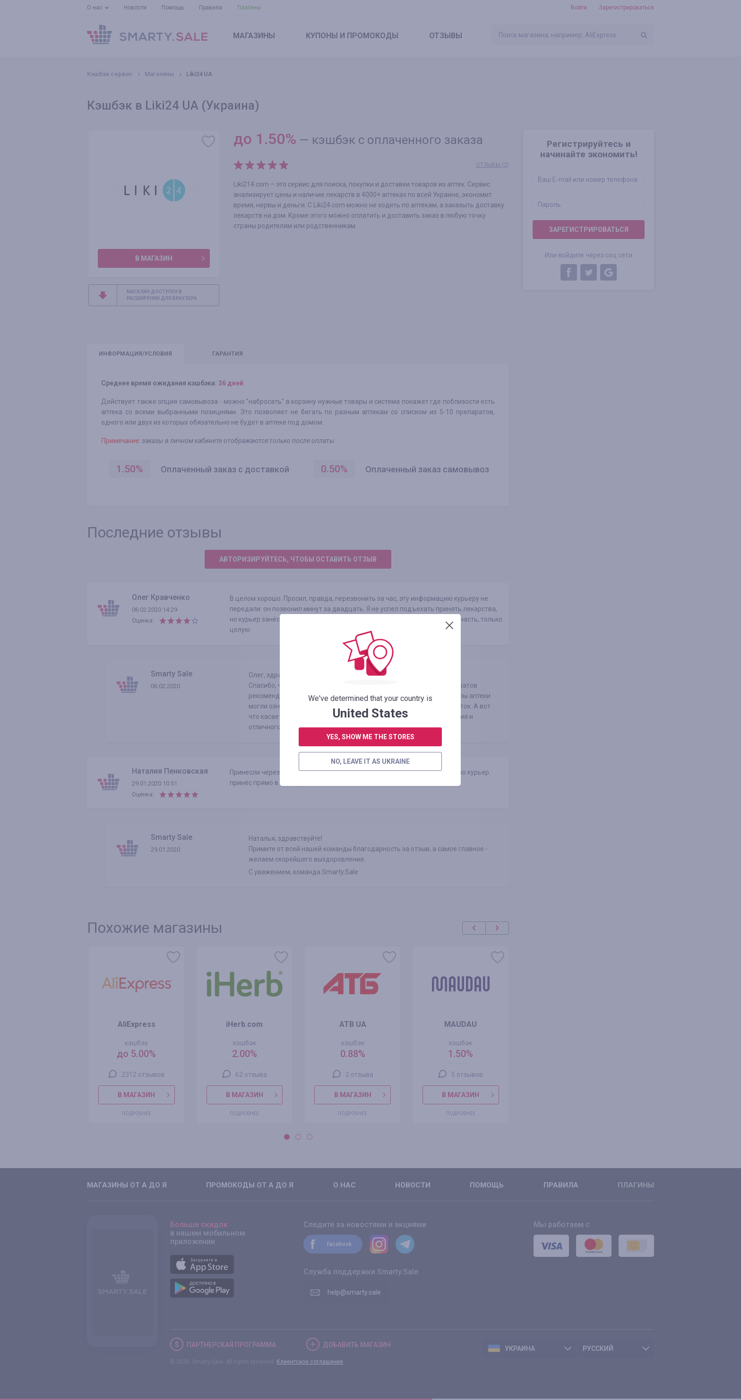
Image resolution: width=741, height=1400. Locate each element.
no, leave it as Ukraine (370, 291)
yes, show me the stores (370, 267)
